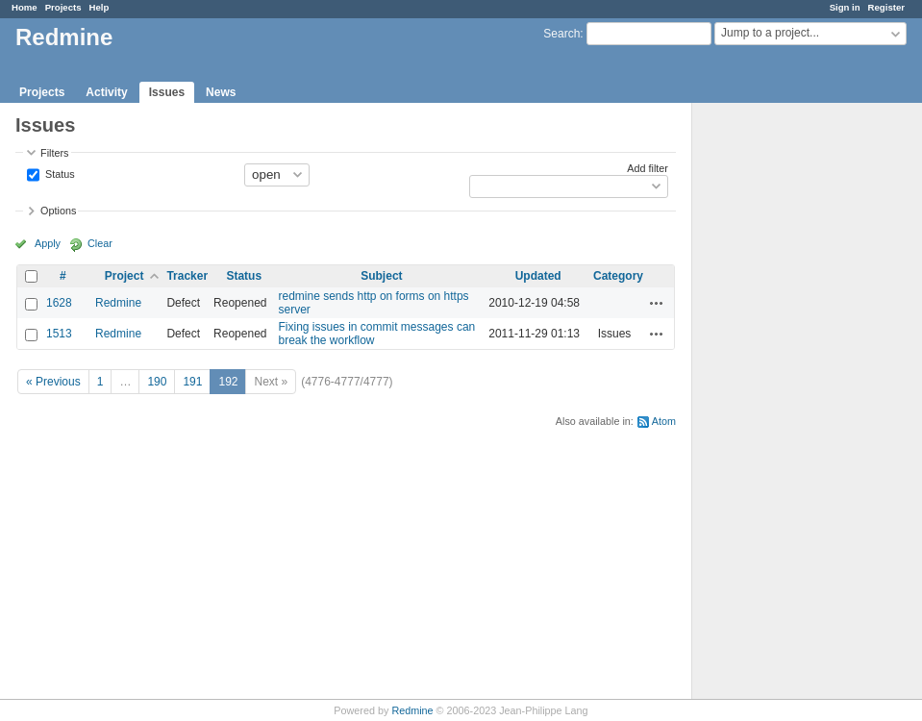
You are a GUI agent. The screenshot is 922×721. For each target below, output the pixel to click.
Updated (538, 276)
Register (886, 7)
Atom (664, 421)
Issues (167, 92)
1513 (59, 333)
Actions (656, 303)
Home (24, 7)
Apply (48, 243)
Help (99, 7)
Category (618, 276)
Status (58, 173)
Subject (381, 276)
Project (124, 276)
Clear (99, 243)
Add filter (647, 168)
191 (192, 381)
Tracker (187, 276)
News (221, 92)
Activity (106, 92)
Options (58, 210)
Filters (54, 153)
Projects (63, 7)
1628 (59, 303)
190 (156, 381)
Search (561, 33)
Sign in (845, 7)
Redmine (118, 303)
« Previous (53, 381)
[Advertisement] (788, 404)
